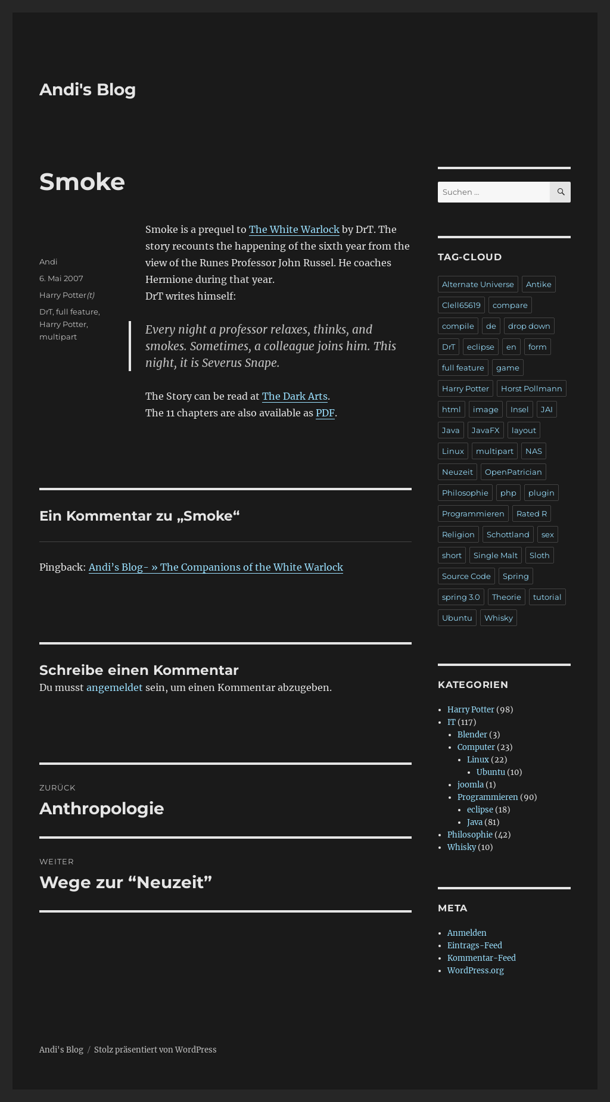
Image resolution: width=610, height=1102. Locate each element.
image (486, 409)
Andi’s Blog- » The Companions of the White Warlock (216, 567)
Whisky (498, 617)
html (451, 409)
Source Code (466, 576)
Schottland (508, 534)
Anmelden (467, 933)
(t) (90, 295)
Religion (458, 534)
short (452, 555)
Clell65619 (461, 305)
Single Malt (496, 555)
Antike (539, 284)
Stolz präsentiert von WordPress (155, 1050)
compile (458, 326)
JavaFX (486, 430)
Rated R (531, 513)
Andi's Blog (87, 89)
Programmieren (473, 513)
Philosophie (465, 492)
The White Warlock (294, 229)
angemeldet (114, 687)
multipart (58, 336)
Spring (516, 576)
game (507, 367)
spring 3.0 (461, 597)
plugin (541, 492)
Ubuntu (457, 617)
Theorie (506, 597)
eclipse (480, 346)
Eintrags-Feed (474, 946)
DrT (45, 311)
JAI (547, 409)
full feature (77, 311)
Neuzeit (457, 472)
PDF (325, 413)
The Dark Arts (295, 396)
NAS (533, 451)
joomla (471, 785)
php (508, 492)
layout (524, 430)
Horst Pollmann (531, 388)
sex (547, 534)
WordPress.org (475, 971)
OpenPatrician (513, 472)
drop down (529, 326)
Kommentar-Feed (481, 958)
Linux (453, 451)
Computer (476, 747)
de (491, 326)
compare (510, 305)
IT (451, 722)
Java (451, 430)
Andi (48, 261)
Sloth (540, 555)
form (537, 346)
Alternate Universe (478, 284)
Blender (472, 735)
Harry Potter (62, 295)
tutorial (547, 597)
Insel (520, 409)
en (511, 346)
